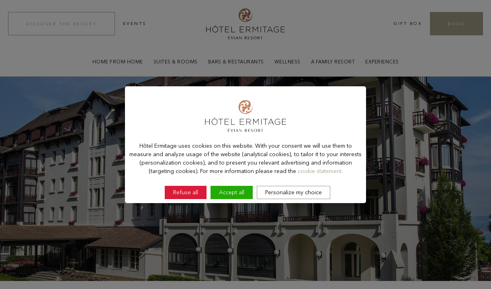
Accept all (231, 213)
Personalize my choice (293, 213)
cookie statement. (320, 192)
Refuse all (185, 213)
